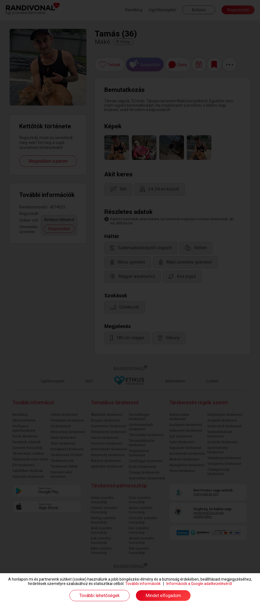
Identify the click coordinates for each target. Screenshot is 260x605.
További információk (143, 583)
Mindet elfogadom (163, 595)
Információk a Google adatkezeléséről (199, 583)
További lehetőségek (99, 595)
